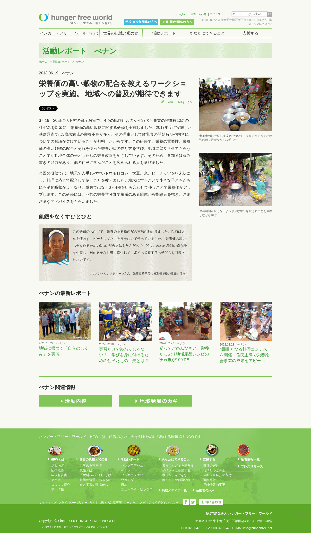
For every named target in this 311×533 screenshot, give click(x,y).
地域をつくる (184, 102)
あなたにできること (207, 33)
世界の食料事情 (91, 465)
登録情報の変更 (214, 485)
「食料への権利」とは (95, 475)
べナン (79, 61)
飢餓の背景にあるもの (95, 480)
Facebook (165, 13)
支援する (250, 33)
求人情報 (57, 489)
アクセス (215, 14)
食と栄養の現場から (94, 485)
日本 (124, 485)
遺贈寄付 (209, 480)
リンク (175, 502)
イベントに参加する (176, 470)
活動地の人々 (205, 490)
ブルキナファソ (132, 475)
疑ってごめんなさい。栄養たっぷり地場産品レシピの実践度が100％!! (184, 354)
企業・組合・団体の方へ (177, 22)
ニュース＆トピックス (137, 489)
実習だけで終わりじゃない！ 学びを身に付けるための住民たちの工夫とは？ (124, 355)
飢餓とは (86, 470)
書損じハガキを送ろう (178, 465)
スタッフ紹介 (60, 485)
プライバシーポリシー (72, 502)
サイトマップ (47, 502)
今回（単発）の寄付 (217, 475)
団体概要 (57, 470)
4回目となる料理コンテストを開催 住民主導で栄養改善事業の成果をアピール (245, 355)
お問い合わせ (198, 14)
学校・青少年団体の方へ (141, 22)
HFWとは (57, 459)
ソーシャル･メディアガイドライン (146, 502)
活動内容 (57, 465)
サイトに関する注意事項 (106, 502)
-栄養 (170, 102)
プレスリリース (252, 466)
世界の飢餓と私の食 (120, 33)
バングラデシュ (132, 465)
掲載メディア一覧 (174, 490)
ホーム (43, 61)
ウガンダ (127, 480)
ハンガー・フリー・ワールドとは (69, 33)
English (182, 14)
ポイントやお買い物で (178, 480)
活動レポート (164, 33)
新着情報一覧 (250, 459)
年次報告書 (59, 475)
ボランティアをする (176, 475)
